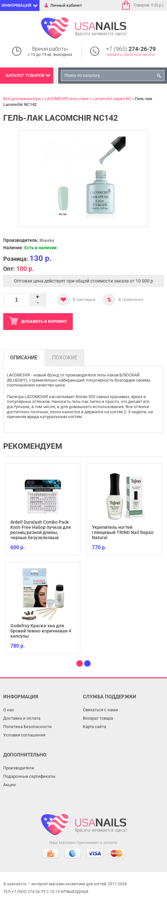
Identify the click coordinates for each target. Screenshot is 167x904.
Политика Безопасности (27, 726)
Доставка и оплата (21, 718)
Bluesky (46, 240)
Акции (9, 784)
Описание (24, 357)
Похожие (64, 357)
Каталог (25, 75)
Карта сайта (94, 726)
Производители (18, 767)
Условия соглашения (24, 735)
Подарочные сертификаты (29, 776)
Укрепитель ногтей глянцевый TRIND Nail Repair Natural (123, 532)
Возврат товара (98, 718)
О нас (8, 709)
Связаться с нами (100, 709)
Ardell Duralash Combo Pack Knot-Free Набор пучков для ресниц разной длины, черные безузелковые (40, 529)
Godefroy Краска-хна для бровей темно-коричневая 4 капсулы (40, 631)
